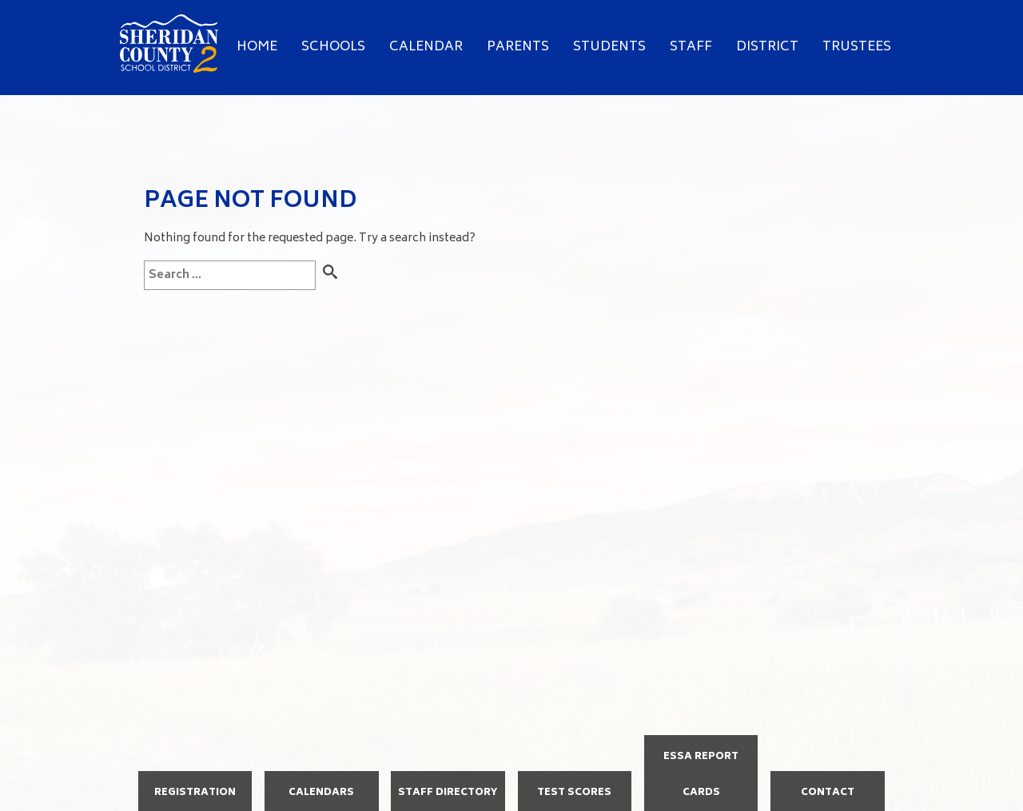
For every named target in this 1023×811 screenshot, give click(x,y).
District (767, 47)
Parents (518, 47)
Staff (691, 47)
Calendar (426, 47)
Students (609, 47)
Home (257, 47)
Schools (333, 47)
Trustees (856, 47)
